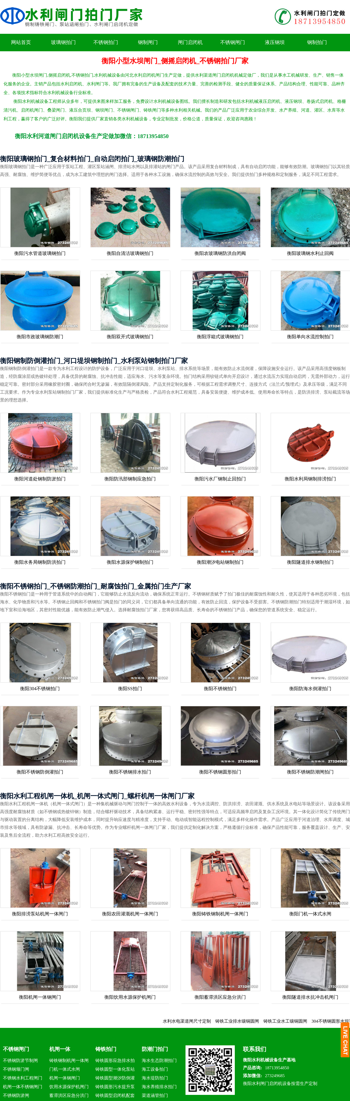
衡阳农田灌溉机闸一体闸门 (130, 913)
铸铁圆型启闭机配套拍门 (115, 1096)
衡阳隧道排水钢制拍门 (310, 562)
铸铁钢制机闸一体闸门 (69, 1061)
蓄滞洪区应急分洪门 (69, 1095)
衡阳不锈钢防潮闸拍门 (310, 771)
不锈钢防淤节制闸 (20, 1060)
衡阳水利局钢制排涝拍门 (310, 478)
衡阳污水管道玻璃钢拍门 (40, 253)
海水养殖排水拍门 (159, 1086)
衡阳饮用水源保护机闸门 (130, 997)
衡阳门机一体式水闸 (310, 913)
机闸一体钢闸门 (64, 1078)
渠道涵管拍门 (155, 1095)
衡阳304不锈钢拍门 (40, 688)
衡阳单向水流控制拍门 (310, 336)
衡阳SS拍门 (130, 688)
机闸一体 (59, 1049)
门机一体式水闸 (64, 1069)
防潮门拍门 (155, 1049)
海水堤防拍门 (155, 1078)
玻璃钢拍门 (63, 42)
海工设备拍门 (155, 1069)
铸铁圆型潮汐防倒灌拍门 (115, 1079)
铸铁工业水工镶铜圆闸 (294, 1021)
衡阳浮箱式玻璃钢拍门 (220, 336)
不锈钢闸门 (232, 42)
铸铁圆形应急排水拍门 (115, 1061)
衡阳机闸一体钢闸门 (40, 997)
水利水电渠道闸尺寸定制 (196, 1021)
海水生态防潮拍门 (159, 1060)
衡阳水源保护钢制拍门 (130, 562)
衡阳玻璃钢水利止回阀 (310, 253)
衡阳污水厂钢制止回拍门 (220, 478)
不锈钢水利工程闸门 (22, 1078)
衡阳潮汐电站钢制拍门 (220, 562)
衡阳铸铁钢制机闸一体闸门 (220, 913)
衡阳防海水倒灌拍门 (310, 688)
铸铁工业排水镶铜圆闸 (246, 1021)
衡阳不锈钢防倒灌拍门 (40, 771)
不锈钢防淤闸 (16, 1095)
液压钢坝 (275, 42)
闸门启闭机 (190, 42)
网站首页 (21, 42)
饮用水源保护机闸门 (69, 1086)
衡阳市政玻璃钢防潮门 (40, 336)
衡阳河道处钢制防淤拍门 (40, 478)
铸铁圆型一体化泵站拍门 (115, 1070)
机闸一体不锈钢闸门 (22, 1086)
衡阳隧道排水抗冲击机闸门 (310, 997)
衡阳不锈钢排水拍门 (130, 771)
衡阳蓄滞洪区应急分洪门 (220, 997)
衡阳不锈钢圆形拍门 (220, 771)
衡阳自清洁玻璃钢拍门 (130, 253)
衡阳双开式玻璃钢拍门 (130, 336)
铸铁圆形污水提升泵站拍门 (115, 1087)
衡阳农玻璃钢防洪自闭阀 (220, 253)
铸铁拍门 (105, 1049)
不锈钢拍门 (105, 42)
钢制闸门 (148, 42)
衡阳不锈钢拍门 (220, 688)
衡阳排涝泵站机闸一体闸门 (40, 913)
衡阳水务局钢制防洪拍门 (40, 562)
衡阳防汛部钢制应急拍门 (130, 478)
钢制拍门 (317, 42)
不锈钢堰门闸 (16, 1069)
